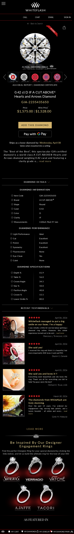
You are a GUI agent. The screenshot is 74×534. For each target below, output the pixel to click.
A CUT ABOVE (46, 200)
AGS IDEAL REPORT (22, 85)
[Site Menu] (4, 3)
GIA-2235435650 (47, 195)
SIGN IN (67, 17)
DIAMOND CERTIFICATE (45, 85)
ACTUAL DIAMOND (35, 67)
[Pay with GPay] (35, 134)
